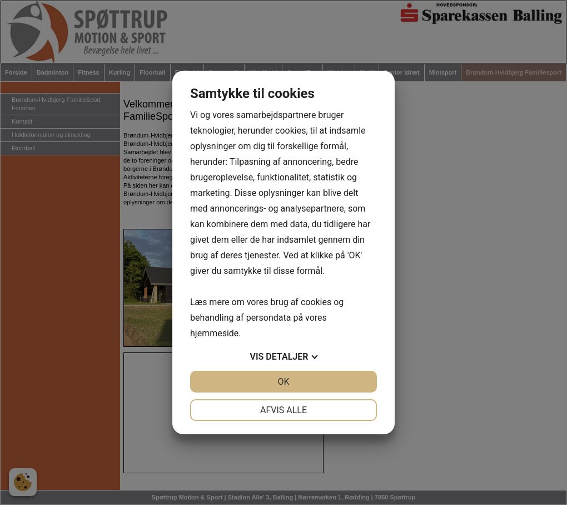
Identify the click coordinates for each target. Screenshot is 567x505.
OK (283, 381)
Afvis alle (283, 410)
